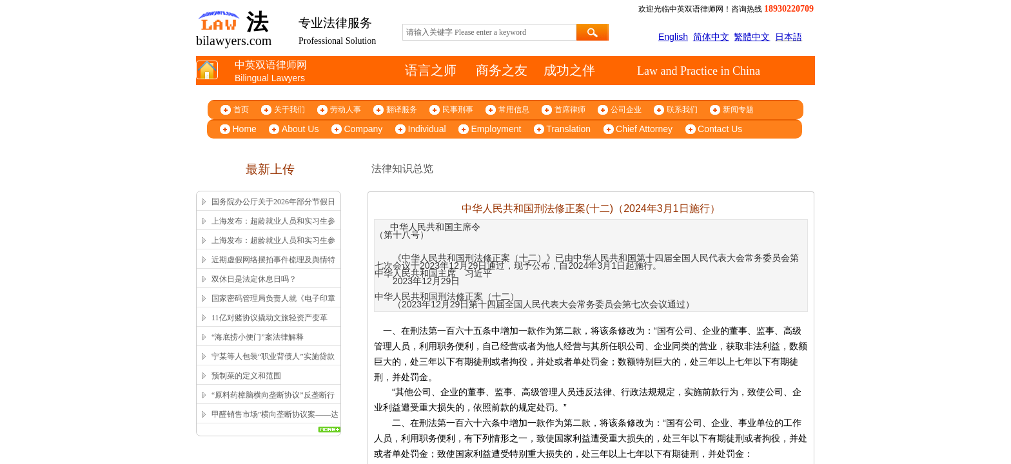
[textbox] (489, 32)
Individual (426, 129)
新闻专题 (738, 109)
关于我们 (289, 109)
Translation (568, 129)
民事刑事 (457, 109)
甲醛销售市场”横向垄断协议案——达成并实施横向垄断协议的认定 (275, 423)
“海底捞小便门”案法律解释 (257, 337)
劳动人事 (345, 109)
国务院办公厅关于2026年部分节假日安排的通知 (273, 210)
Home (245, 129)
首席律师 (570, 109)
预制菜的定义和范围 (246, 375)
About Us (300, 129)
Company (363, 129)
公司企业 (626, 109)
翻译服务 (401, 109)
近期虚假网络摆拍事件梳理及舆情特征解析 (273, 268)
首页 (241, 109)
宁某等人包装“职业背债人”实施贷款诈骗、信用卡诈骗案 (273, 365)
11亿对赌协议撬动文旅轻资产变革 (269, 317)
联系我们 (682, 109)
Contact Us (720, 129)
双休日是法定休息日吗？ (254, 279)
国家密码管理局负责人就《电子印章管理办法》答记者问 (273, 307)
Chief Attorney (644, 129)
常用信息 (513, 109)
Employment (496, 129)
